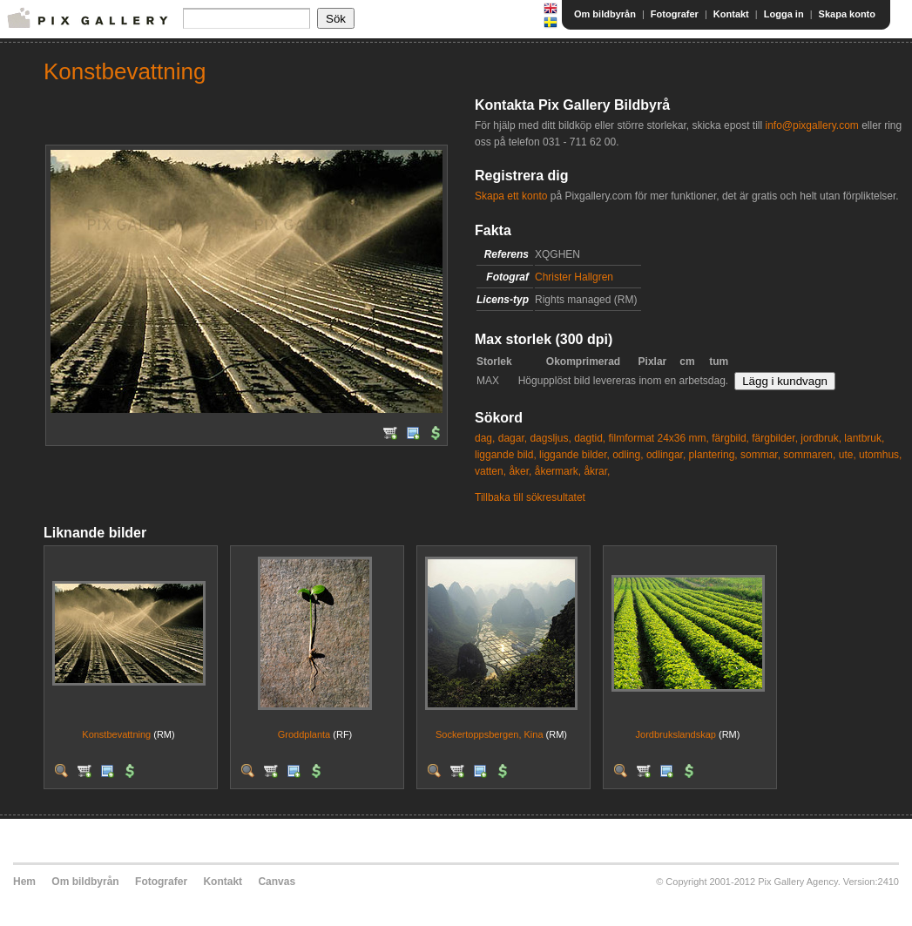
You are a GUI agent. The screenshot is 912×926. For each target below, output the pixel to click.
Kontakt (731, 14)
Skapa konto (847, 14)
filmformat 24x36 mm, (659, 438)
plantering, (713, 455)
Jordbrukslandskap (676, 734)
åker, (520, 471)
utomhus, (880, 455)
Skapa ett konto (511, 196)
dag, (485, 438)
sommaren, (809, 455)
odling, (627, 455)
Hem (24, 881)
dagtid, (589, 438)
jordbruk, (821, 438)
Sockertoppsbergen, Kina (490, 734)
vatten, (490, 471)
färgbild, (730, 438)
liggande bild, (506, 455)
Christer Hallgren (574, 277)
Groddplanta (304, 734)
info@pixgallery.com (811, 125)
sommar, (760, 455)
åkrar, (597, 471)
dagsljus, (550, 438)
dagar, (512, 438)
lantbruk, (864, 438)
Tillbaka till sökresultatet (530, 497)
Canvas (276, 881)
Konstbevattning (116, 734)
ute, (847, 455)
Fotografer (675, 14)
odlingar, (666, 455)
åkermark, (558, 471)
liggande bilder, (574, 455)
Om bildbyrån (605, 14)
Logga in (784, 14)
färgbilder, (775, 438)
